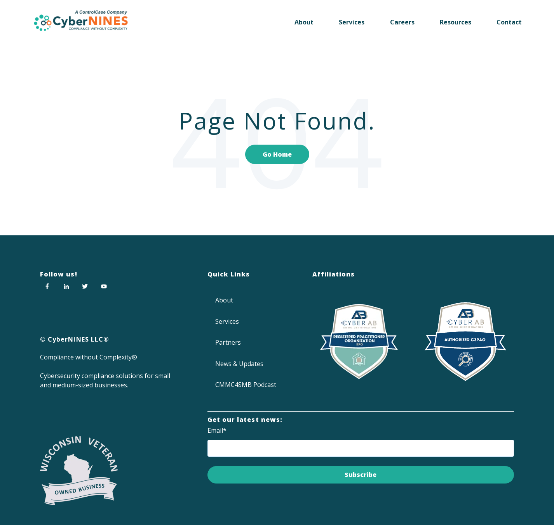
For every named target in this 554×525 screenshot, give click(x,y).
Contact (509, 22)
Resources (455, 22)
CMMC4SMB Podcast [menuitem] (245, 384)
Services (351, 22)
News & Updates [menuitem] (239, 363)
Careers (402, 22)
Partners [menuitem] (228, 342)
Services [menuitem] (227, 321)
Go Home (277, 154)
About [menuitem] (224, 300)
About (304, 22)
